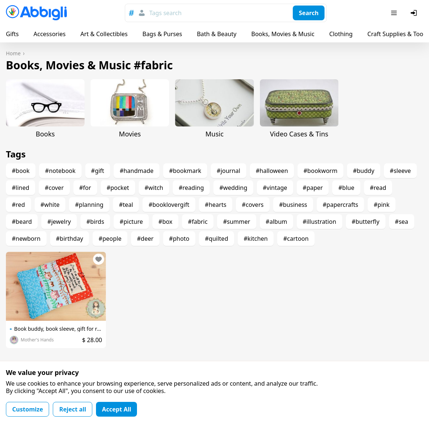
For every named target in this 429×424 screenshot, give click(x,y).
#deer (145, 238)
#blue (346, 188)
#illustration (319, 222)
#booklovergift (168, 205)
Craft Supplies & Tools (397, 34)
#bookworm (320, 171)
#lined (20, 188)
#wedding (233, 188)
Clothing (341, 34)
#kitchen (256, 238)
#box (165, 222)
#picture (131, 222)
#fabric (197, 222)
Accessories (50, 34)
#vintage (275, 188)
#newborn (26, 238)
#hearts (215, 205)
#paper (313, 188)
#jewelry (59, 222)
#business (293, 205)
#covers (253, 205)
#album (276, 222)
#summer (236, 222)
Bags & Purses (162, 34)
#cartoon (296, 238)
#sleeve (400, 171)
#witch (154, 188)
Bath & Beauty (216, 34)
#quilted (216, 238)
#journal (228, 171)
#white (50, 205)
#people (110, 238)
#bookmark (185, 171)
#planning (89, 205)
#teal (126, 205)
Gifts (12, 34)
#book (21, 171)
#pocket (118, 188)
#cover (54, 188)
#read (378, 188)
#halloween (272, 171)
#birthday (69, 238)
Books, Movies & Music (282, 34)
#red (18, 205)
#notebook (60, 171)
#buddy (363, 171)
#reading (191, 188)
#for (85, 188)
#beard (22, 222)
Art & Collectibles (104, 34)
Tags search (165, 13)
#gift (97, 171)
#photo (179, 238)
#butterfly (366, 222)
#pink (381, 205)
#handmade (137, 171)
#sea (401, 222)
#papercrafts (340, 205)
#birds (95, 222)
